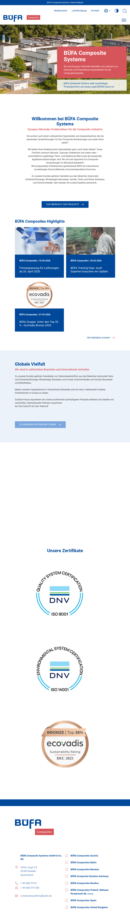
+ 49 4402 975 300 (29, 887)
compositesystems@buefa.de (36, 895)
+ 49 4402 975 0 (28, 883)
